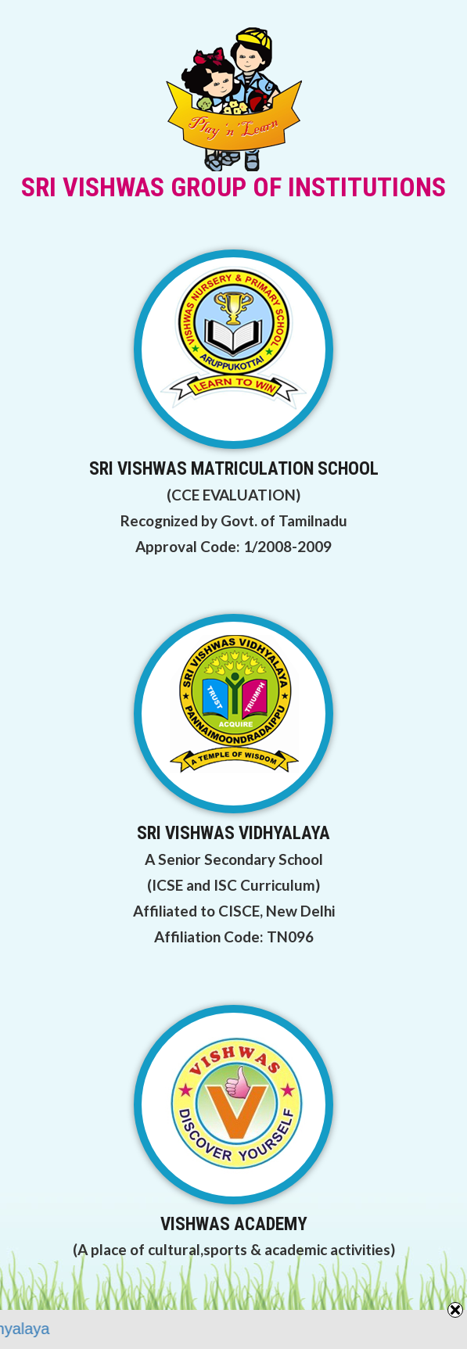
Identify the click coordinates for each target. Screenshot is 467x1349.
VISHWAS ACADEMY (233, 1224)
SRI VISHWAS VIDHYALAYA (233, 833)
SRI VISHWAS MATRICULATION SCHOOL (234, 468)
